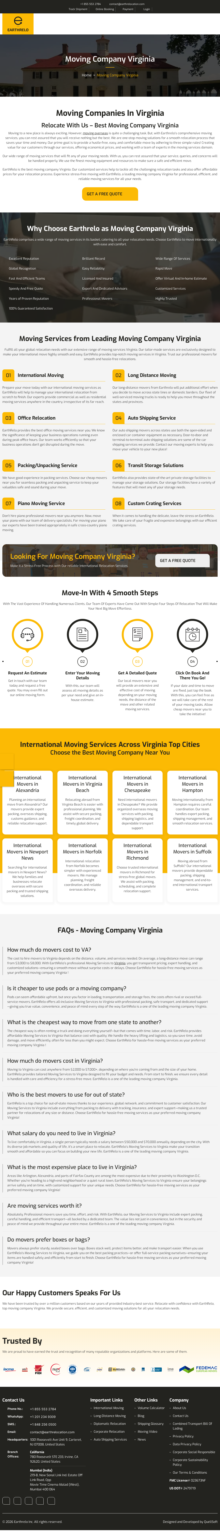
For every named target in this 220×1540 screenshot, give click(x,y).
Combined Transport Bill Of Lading (192, 1426)
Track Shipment (78, 9)
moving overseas (95, 133)
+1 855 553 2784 (90, 4)
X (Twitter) (40, 1501)
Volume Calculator (151, 1408)
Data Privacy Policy (187, 1444)
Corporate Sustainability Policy (190, 1462)
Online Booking (105, 9)
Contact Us (180, 1416)
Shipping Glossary (151, 1424)
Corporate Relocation (109, 1432)
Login (146, 9)
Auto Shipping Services (110, 1439)
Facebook (6, 1501)
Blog (141, 1416)
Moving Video (147, 1432)
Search (156, 9)
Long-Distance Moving (110, 1416)
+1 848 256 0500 (43, 1424)
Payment (128, 9)
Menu (214, 23)
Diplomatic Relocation (110, 1424)
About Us (179, 1408)
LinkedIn (28, 1501)
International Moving (109, 1408)
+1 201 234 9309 (43, 1417)
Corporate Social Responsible (194, 1452)
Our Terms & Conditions (190, 1472)
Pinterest (51, 1501)
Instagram (17, 1501)
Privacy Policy (183, 1436)
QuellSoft (211, 1522)
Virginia (119, 963)
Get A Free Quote (104, 194)
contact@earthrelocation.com (126, 4)
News (142, 1439)
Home (87, 75)
